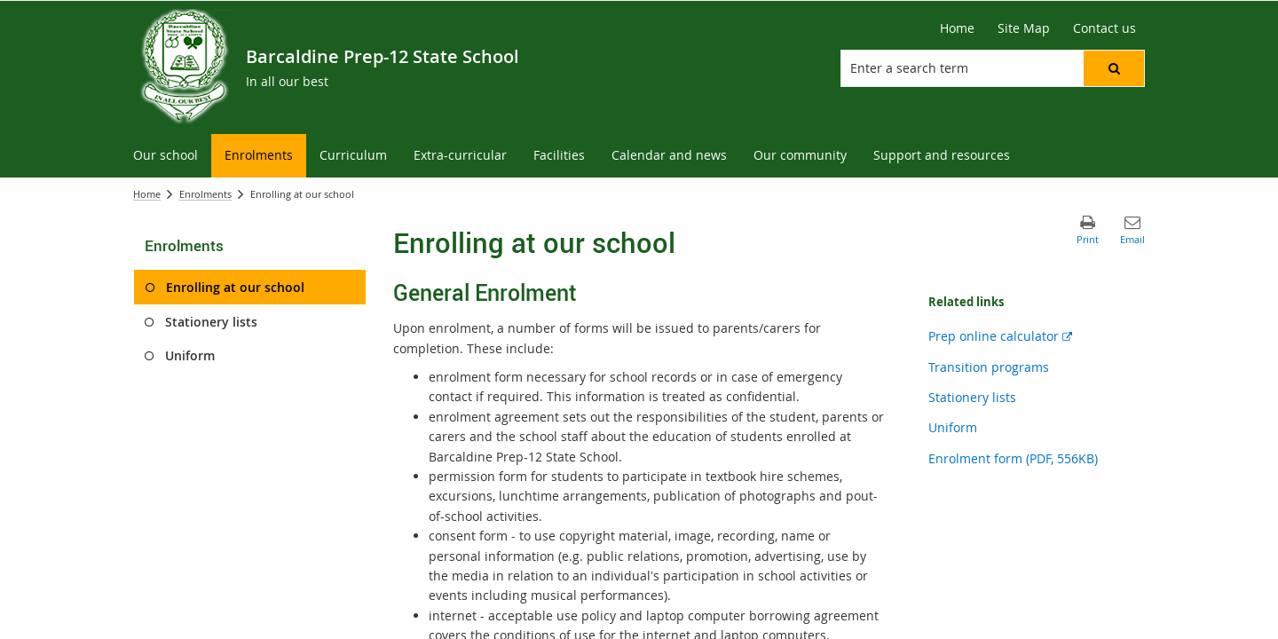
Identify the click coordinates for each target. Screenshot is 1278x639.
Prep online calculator (1000, 335)
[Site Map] (1024, 28)
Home (147, 194)
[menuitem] (165, 156)
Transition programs (988, 367)
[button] (1114, 68)
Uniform (952, 427)
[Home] (957, 28)
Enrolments (205, 194)
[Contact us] (1104, 28)
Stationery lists (972, 397)
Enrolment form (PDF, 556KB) (1013, 458)
